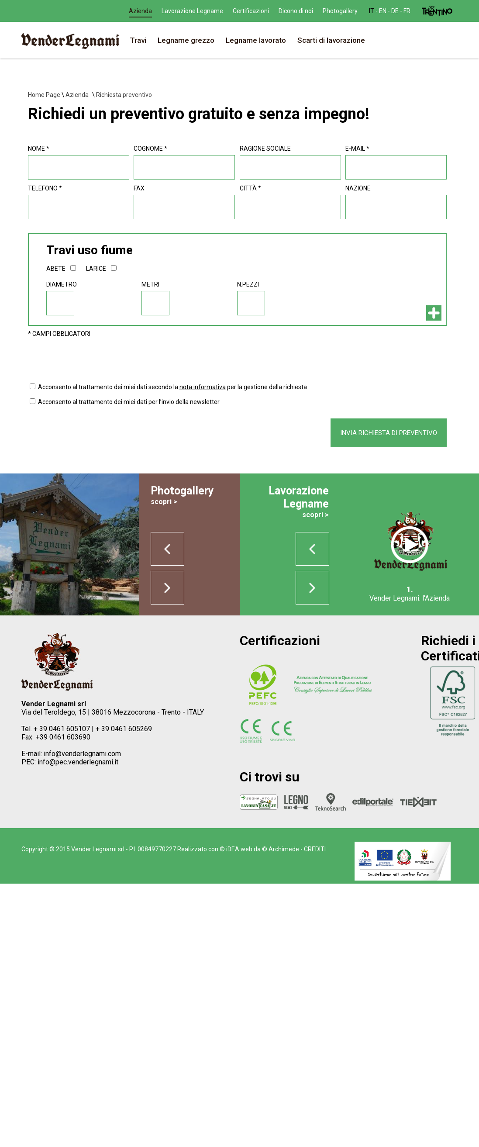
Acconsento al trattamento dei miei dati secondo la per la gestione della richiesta (172, 386)
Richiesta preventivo (124, 94)
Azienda (191, 10)
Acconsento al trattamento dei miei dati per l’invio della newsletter (129, 401)
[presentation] (94, 359)
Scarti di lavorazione (331, 40)
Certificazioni (301, 10)
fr (168, 10)
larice (96, 268)
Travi (138, 40)
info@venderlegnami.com (82, 754)
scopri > (164, 501)
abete (55, 268)
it (133, 10)
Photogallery (390, 10)
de (156, 10)
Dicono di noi (346, 10)
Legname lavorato (256, 40)
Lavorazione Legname (243, 10)
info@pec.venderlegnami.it (78, 762)
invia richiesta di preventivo (388, 433)
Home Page (44, 94)
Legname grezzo (186, 40)
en (144, 10)
